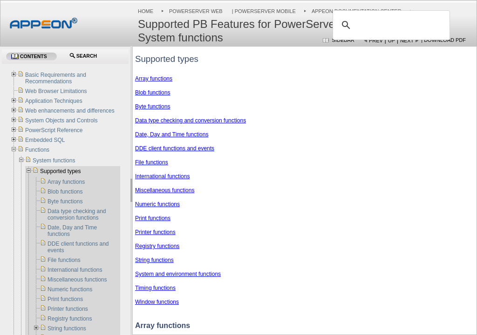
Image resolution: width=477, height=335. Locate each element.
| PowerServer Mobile (263, 11)
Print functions (152, 218)
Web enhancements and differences (70, 110)
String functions (154, 260)
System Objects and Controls (61, 120)
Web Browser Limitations (56, 91)
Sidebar (343, 40)
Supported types (60, 171)
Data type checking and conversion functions (190, 120)
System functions (54, 160)
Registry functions (157, 246)
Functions (37, 150)
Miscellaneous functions (164, 190)
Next (407, 40)
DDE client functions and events (174, 148)
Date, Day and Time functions (171, 134)
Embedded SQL (45, 140)
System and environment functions (178, 274)
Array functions (153, 78)
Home (145, 11)
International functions (162, 176)
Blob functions (152, 92)
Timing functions (155, 288)
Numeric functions (157, 204)
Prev (376, 40)
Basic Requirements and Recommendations (55, 78)
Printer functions (155, 232)
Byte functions (152, 106)
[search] (390, 25)
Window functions (157, 302)
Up (391, 40)
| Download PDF (443, 40)
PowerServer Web (196, 11)
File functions (151, 162)
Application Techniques (53, 101)
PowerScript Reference (53, 130)
